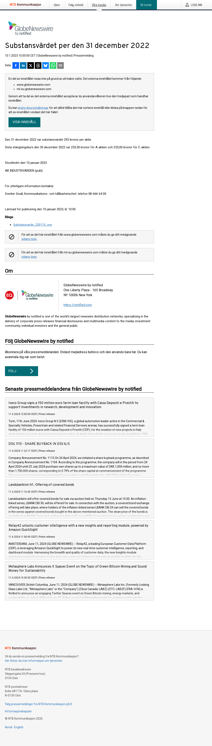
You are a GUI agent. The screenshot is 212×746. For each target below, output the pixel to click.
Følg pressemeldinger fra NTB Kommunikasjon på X (38, 704)
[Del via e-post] (60, 66)
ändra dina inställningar (33, 107)
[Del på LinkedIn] (23, 66)
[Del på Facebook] (15, 66)
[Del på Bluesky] (45, 66)
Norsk (8, 727)
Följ (21, 371)
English (18, 727)
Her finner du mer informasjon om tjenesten (33, 660)
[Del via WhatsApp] (53, 66)
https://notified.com (78, 305)
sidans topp (29, 239)
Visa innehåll (24, 122)
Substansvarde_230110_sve (32, 225)
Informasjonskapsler (18, 711)
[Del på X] (30, 66)
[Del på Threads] (38, 66)
